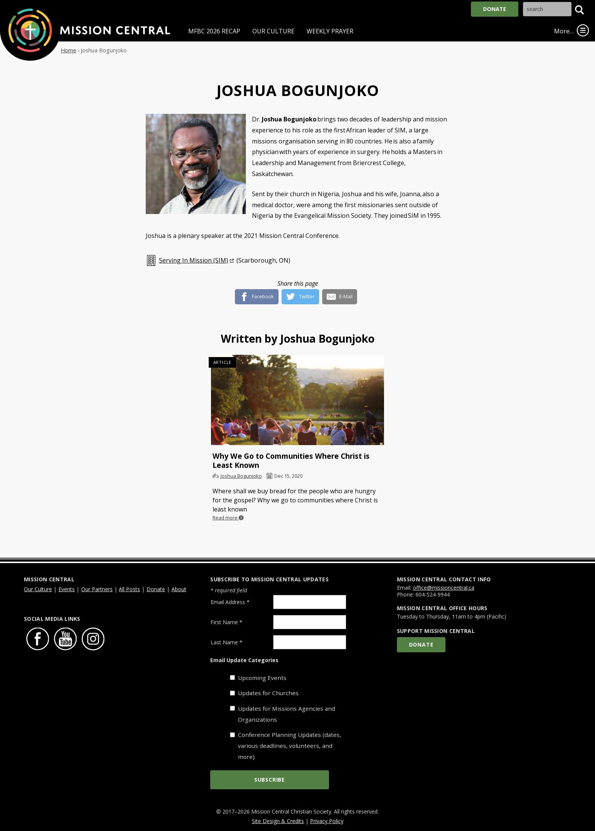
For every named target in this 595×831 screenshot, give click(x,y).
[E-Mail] (339, 293)
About (179, 589)
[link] (583, 30)
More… (564, 31)
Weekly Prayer (330, 31)
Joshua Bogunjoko (241, 475)
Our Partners (97, 589)
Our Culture (273, 31)
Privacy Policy (326, 821)
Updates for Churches (268, 693)
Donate (494, 9)
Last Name (226, 642)
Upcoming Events (262, 677)
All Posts (129, 589)
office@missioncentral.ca (443, 587)
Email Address (230, 602)
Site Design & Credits (278, 821)
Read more (228, 517)
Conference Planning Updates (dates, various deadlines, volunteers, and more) (289, 745)
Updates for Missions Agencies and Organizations (286, 714)
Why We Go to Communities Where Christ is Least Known (291, 460)
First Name (226, 622)
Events (66, 589)
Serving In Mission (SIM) (193, 260)
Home (68, 50)
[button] (579, 9)
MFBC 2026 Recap (214, 31)
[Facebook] (257, 293)
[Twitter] (300, 293)
